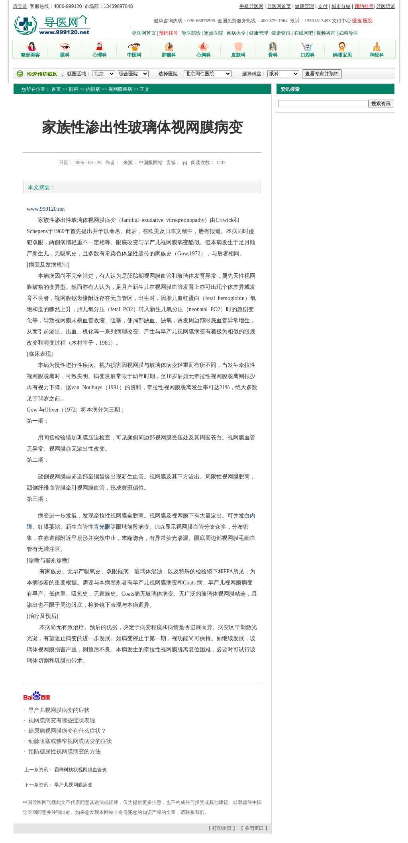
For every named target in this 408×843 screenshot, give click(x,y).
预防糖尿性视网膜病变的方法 (64, 752)
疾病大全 (236, 33)
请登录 (20, 6)
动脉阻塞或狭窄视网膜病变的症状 (69, 741)
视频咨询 (325, 33)
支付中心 (341, 21)
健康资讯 (280, 33)
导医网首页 (279, 6)
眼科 (73, 89)
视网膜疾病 (120, 89)
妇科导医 (348, 33)
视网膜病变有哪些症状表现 (61, 720)
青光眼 (102, 527)
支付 (323, 6)
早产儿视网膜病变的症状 (58, 710)
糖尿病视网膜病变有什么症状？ (67, 731)
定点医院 (213, 33)
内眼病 (93, 89)
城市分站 (341, 6)
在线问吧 (303, 33)
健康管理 (304, 6)
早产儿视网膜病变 (72, 785)
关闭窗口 (254, 828)
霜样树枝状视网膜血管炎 (80, 769)
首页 (56, 89)
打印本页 (221, 828)
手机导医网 (251, 6)
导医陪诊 (385, 6)
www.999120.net (46, 209)
